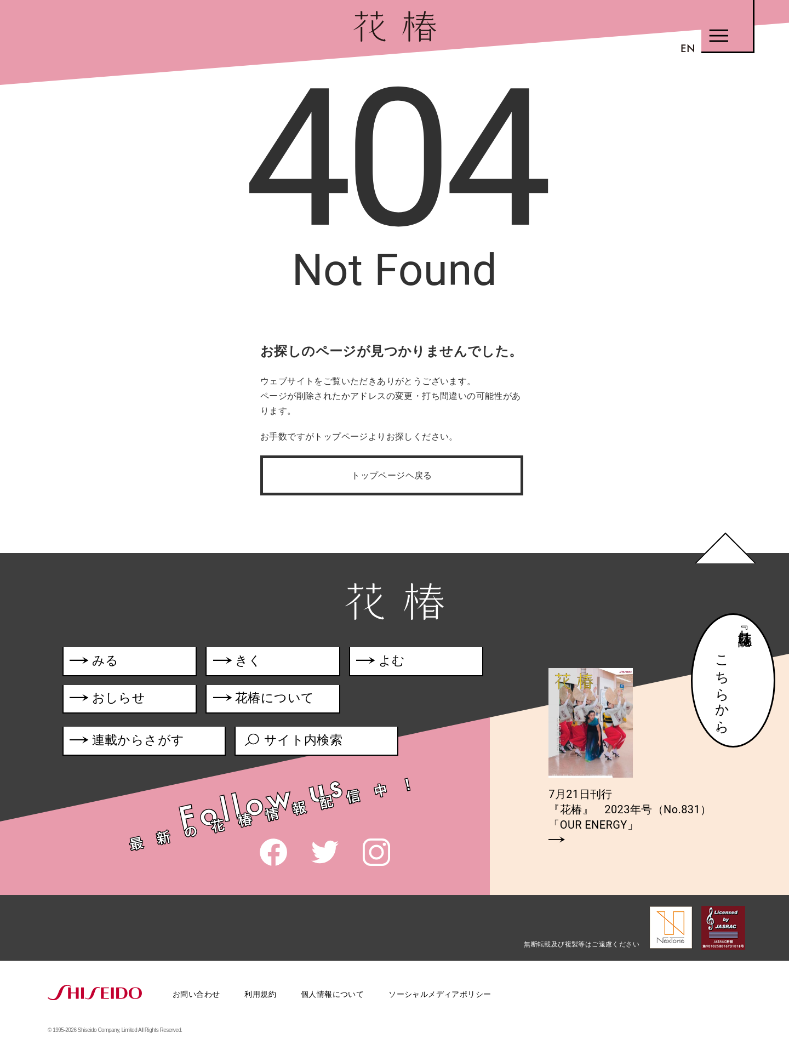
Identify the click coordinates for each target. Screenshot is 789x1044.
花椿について (272, 700)
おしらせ (124, 700)
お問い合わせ (196, 994)
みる (94, 662)
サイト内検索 (294, 743)
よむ (383, 662)
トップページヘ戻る (391, 475)
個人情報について (332, 994)
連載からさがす (127, 743)
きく (239, 662)
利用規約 (260, 994)
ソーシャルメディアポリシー (439, 994)
